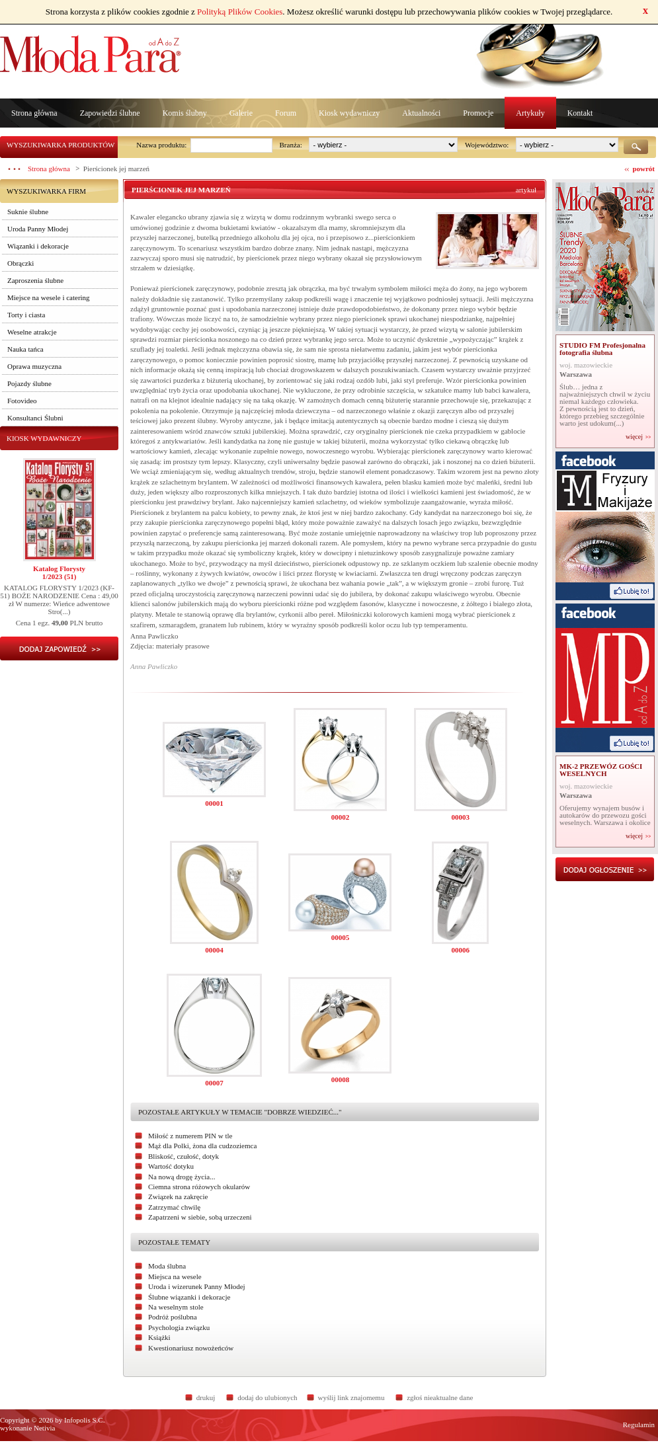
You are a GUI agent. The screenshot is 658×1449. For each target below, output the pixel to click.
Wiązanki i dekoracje (38, 246)
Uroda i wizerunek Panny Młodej (196, 1286)
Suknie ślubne (27, 211)
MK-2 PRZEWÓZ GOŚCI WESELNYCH (600, 769)
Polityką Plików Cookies (239, 12)
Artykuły (530, 113)
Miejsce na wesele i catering (48, 297)
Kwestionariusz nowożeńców (190, 1348)
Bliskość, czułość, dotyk (183, 1156)
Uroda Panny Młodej (37, 229)
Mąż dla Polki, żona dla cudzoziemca (202, 1146)
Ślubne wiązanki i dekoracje (189, 1297)
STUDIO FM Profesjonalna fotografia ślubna (602, 348)
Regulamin (639, 1425)
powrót (643, 169)
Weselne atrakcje (32, 332)
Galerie (241, 113)
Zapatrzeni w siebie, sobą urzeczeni (200, 1217)
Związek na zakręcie (178, 1196)
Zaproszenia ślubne (35, 280)
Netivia (44, 1428)
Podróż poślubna (172, 1317)
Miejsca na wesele (175, 1276)
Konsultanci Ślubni (35, 418)
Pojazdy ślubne (29, 383)
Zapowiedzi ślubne (110, 113)
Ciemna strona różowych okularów (199, 1187)
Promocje (478, 113)
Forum (285, 113)
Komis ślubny (185, 113)
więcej (634, 437)
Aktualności (421, 113)
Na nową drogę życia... (181, 1177)
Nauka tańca (25, 349)
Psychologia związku (179, 1327)
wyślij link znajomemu (351, 1397)
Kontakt (580, 113)
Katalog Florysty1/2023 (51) (59, 572)
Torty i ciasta (26, 315)
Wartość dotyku (171, 1166)
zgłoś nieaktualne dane (440, 1397)
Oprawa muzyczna (34, 366)
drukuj (206, 1397)
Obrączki (20, 263)
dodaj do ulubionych (267, 1397)
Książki (159, 1337)
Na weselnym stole (176, 1307)
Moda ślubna (167, 1266)
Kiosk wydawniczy (349, 113)
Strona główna (34, 113)
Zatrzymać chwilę (174, 1207)
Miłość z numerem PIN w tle (190, 1136)
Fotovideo (22, 401)
